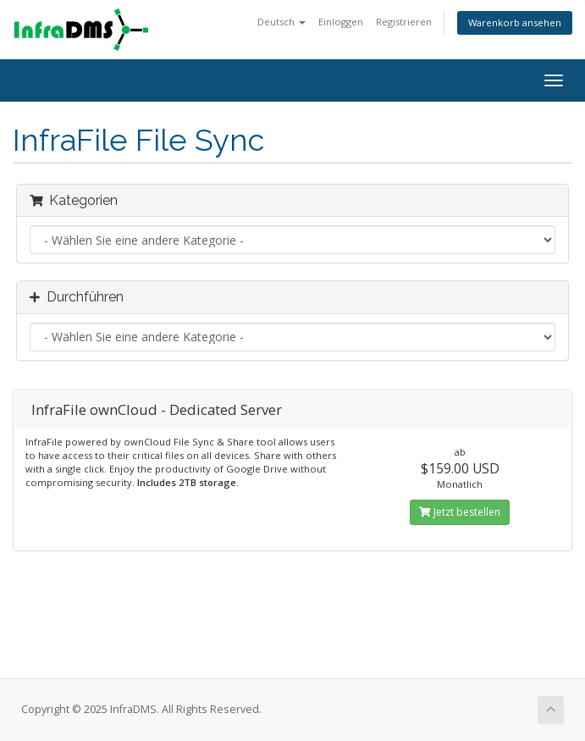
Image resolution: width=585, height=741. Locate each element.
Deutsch (281, 21)
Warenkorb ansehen (514, 22)
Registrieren (404, 21)
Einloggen (340, 21)
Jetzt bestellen (459, 512)
